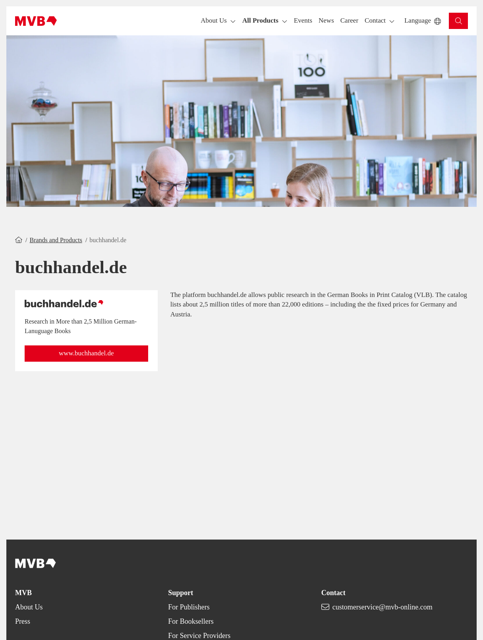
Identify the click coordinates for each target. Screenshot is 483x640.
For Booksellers (191, 621)
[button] (303, 21)
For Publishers (189, 607)
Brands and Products (55, 240)
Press (22, 621)
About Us (29, 607)
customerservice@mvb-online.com (382, 607)
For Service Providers (199, 636)
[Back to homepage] (36, 21)
